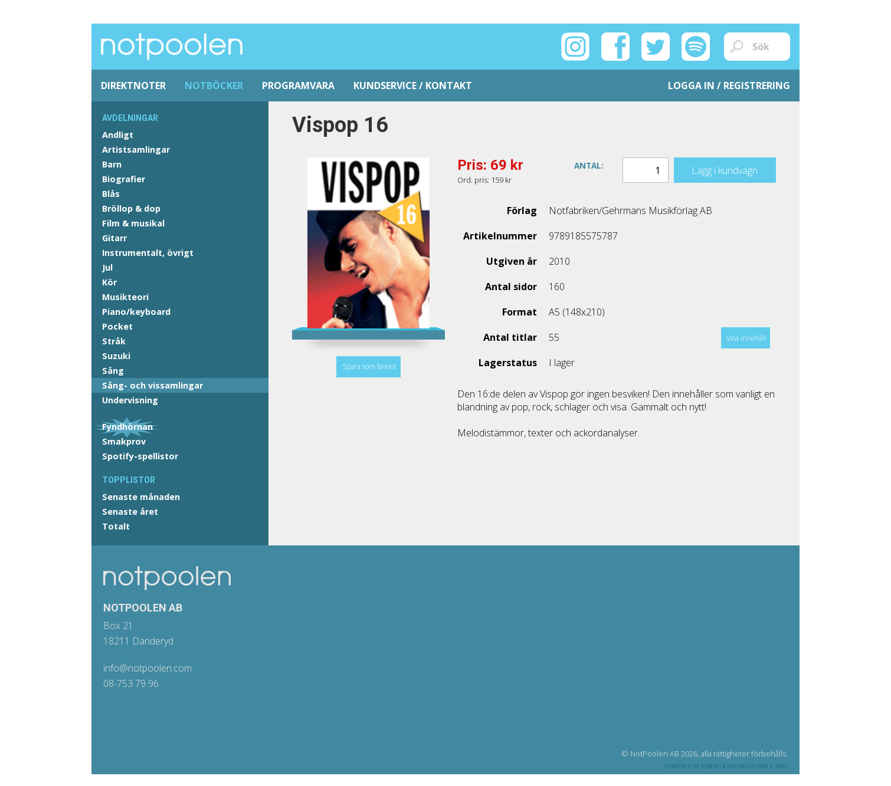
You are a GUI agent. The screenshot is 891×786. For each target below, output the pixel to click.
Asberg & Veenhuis (728, 766)
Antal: (589, 165)
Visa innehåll (746, 338)
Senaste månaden (141, 496)
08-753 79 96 (131, 683)
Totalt (116, 526)
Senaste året (130, 511)
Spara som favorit (369, 366)
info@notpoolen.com (147, 668)
